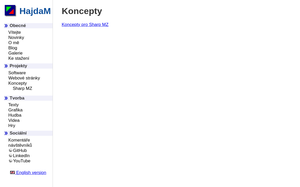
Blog (12, 47)
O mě (13, 42)
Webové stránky (24, 78)
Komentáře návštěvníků (20, 143)
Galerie (15, 53)
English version (28, 172)
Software (17, 72)
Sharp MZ (22, 88)
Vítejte (14, 32)
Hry (11, 125)
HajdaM (27, 11)
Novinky (16, 37)
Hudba (14, 115)
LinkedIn (21, 155)
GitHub (20, 150)
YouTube (21, 160)
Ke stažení (18, 58)
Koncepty (17, 83)
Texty (13, 104)
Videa (14, 120)
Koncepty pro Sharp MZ (85, 24)
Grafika (15, 110)
